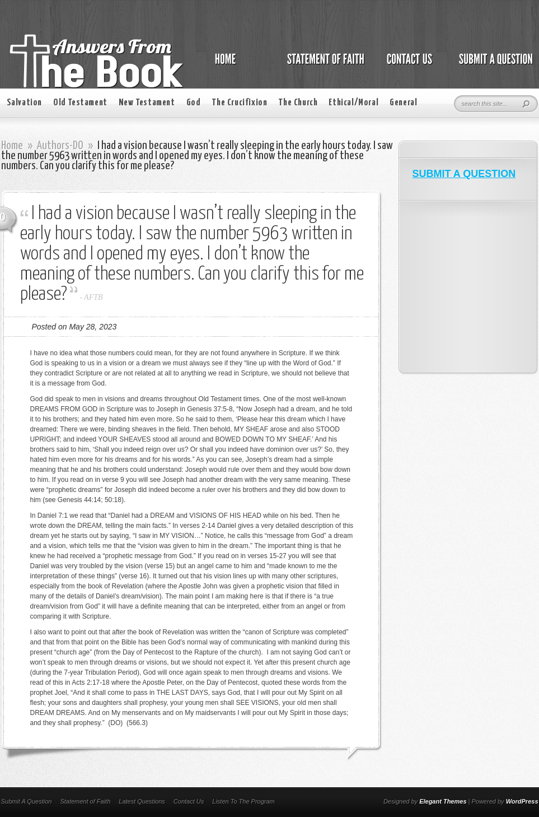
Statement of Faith (85, 801)
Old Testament (80, 103)
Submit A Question (26, 801)
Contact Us (189, 801)
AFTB (93, 297)
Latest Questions (142, 801)
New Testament (147, 103)
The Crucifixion (239, 103)
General (403, 103)
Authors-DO (60, 145)
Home (12, 145)
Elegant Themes (442, 801)
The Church (297, 103)
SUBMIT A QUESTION (464, 173)
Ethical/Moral (353, 103)
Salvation (24, 103)
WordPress (522, 801)
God (193, 103)
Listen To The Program (243, 801)
